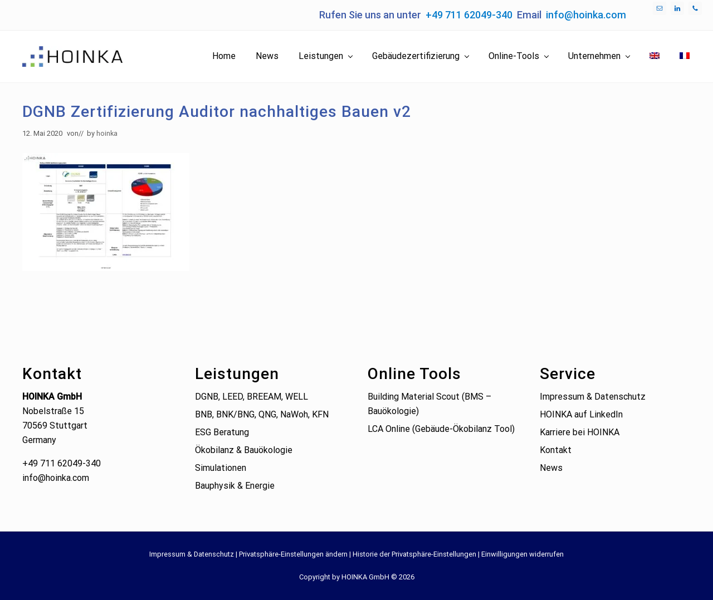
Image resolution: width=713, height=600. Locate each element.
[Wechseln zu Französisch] (685, 56)
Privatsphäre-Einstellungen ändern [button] (293, 554)
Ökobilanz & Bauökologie (243, 450)
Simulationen (220, 468)
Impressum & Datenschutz (593, 396)
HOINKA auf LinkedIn (581, 414)
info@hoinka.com (586, 15)
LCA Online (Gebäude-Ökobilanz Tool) (441, 429)
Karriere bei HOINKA (579, 432)
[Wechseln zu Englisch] (654, 56)
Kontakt (556, 450)
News (551, 468)
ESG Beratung (222, 432)
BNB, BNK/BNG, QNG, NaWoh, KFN (262, 414)
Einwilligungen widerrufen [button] (522, 554)
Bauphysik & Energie (235, 485)
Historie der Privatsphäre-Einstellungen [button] (414, 554)
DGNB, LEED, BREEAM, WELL (251, 396)
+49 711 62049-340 (469, 15)
